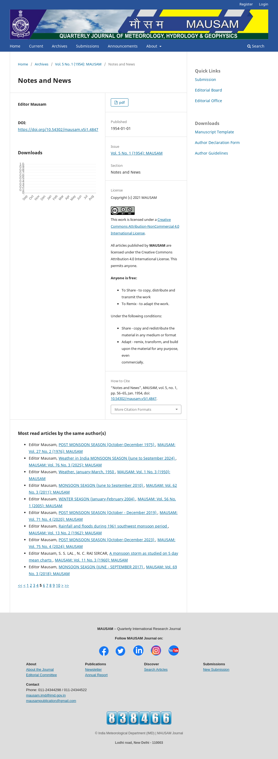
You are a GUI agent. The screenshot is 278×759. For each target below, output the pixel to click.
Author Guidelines (211, 153)
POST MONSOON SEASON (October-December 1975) (107, 444)
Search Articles (156, 669)
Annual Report (96, 675)
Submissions (87, 46)
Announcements (123, 46)
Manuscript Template (214, 131)
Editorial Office (208, 100)
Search (255, 46)
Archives (59, 46)
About (152, 46)
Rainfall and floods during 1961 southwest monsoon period (113, 526)
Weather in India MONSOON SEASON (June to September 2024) (117, 458)
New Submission (216, 669)
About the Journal (40, 669)
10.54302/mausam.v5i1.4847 (133, 398)
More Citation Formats (133, 409)
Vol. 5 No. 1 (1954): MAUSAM (78, 64)
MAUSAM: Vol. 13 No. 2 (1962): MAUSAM (65, 532)
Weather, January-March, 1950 (87, 471)
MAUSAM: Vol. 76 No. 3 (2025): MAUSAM (65, 465)
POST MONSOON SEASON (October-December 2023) (107, 539)
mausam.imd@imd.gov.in (46, 695)
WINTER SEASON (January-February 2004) (97, 498)
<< (20, 585)
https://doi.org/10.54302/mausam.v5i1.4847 (58, 129)
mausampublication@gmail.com (51, 701)
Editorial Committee (41, 675)
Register (246, 4)
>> (67, 585)
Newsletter (93, 669)
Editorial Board (208, 90)
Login (263, 4)
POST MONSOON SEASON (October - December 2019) (108, 512)
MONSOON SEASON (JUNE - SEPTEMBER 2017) (101, 566)
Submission (205, 79)
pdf (121, 102)
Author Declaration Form (217, 142)
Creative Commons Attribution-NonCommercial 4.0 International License (145, 226)
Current (36, 46)
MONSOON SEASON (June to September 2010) (101, 485)
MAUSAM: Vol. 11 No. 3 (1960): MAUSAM (91, 560)
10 (58, 585)
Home (15, 46)
